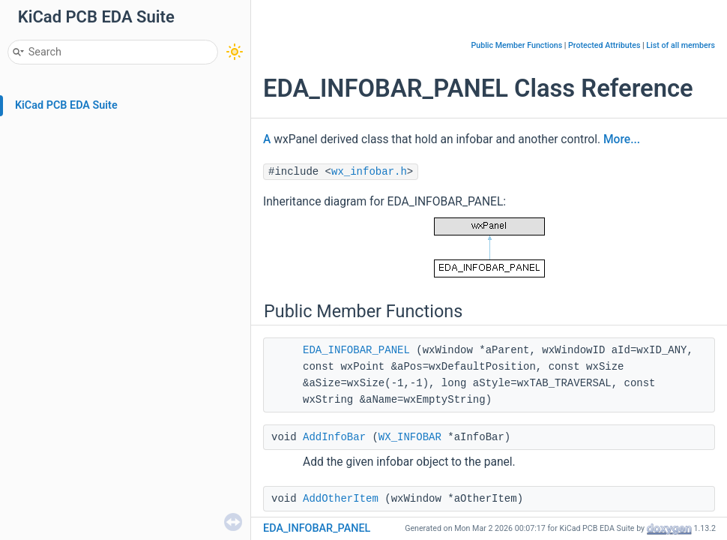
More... (621, 139)
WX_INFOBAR (409, 437)
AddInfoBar (334, 437)
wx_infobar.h (369, 172)
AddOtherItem (340, 499)
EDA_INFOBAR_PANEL (356, 350)
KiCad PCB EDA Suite (66, 105)
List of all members (680, 45)
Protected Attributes (604, 45)
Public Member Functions (516, 45)
